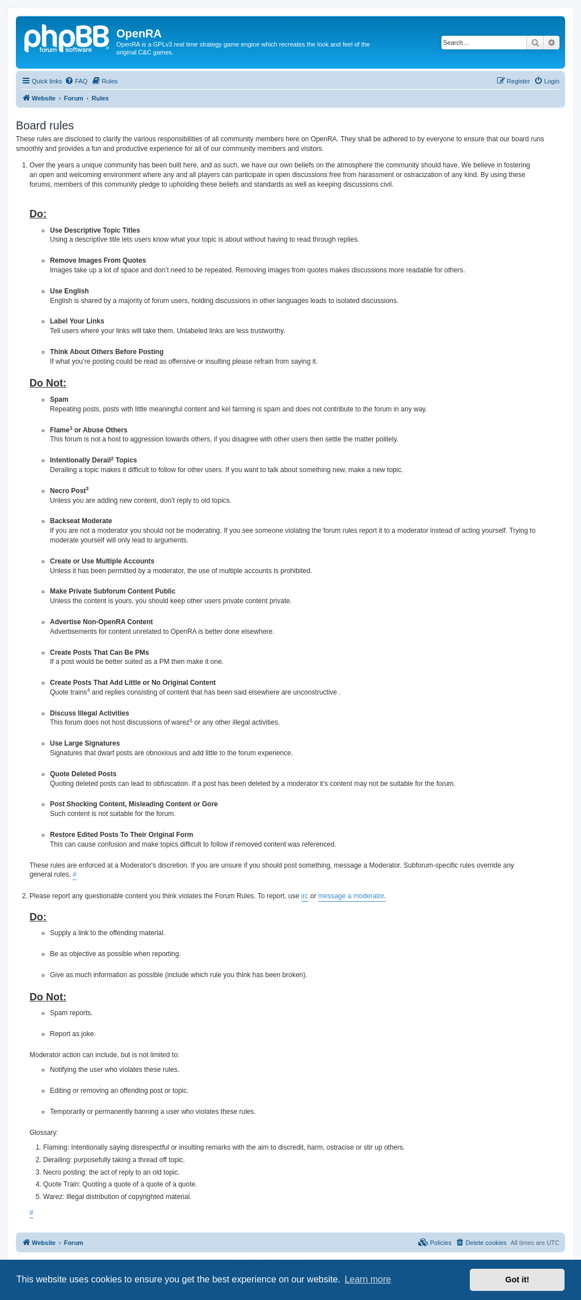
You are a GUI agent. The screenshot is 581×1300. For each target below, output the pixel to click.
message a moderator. (352, 896)
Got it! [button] (517, 1279)
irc (305, 896)
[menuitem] (76, 81)
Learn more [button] (367, 1279)
